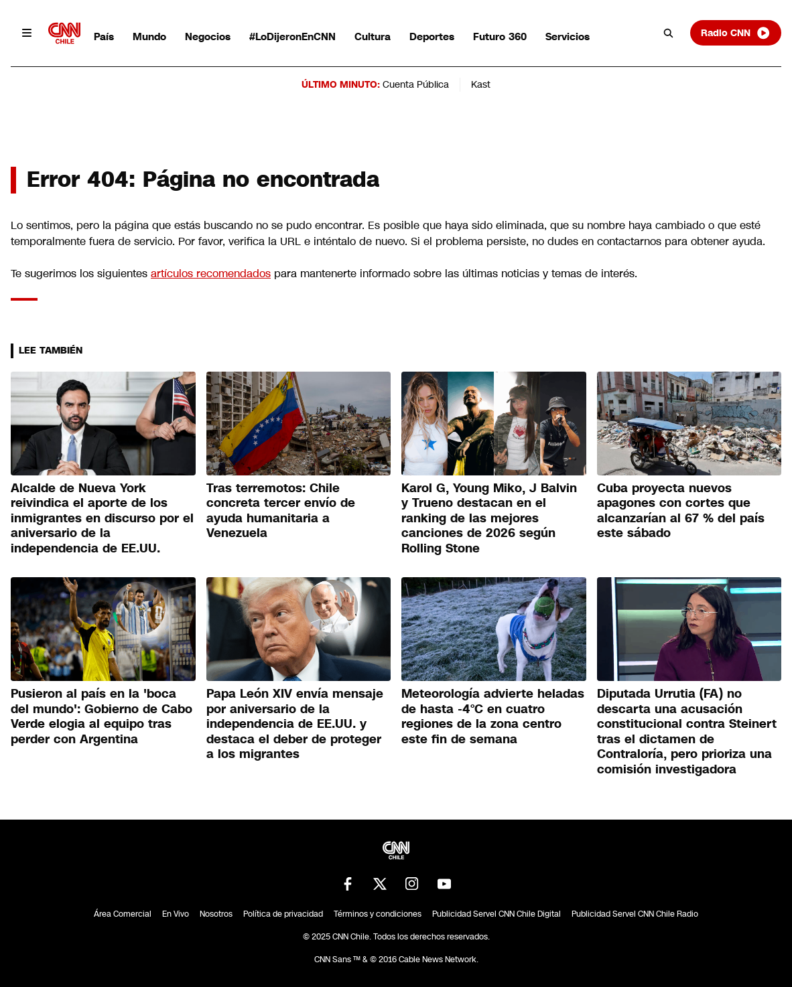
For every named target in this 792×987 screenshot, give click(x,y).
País (104, 36)
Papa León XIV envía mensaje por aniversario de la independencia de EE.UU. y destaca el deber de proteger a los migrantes (294, 724)
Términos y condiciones (377, 914)
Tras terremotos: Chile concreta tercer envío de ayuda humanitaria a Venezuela (280, 510)
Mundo (149, 36)
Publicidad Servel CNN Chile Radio (635, 914)
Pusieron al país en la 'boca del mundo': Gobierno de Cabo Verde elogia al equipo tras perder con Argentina (101, 716)
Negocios (207, 36)
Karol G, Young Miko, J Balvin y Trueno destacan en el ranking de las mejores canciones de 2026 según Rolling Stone (489, 518)
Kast (480, 84)
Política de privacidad (283, 914)
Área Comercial (122, 914)
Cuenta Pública (416, 84)
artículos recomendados (211, 273)
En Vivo (175, 914)
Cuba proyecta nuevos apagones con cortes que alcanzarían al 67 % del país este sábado (681, 510)
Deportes (431, 36)
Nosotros (216, 914)
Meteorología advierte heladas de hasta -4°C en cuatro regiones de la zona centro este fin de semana (492, 716)
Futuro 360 (500, 36)
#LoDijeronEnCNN (292, 36)
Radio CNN (736, 32)
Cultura (372, 36)
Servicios (567, 36)
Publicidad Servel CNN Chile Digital (496, 914)
